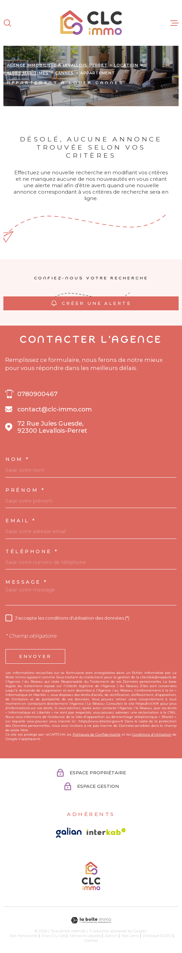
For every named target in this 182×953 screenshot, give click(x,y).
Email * (20, 520)
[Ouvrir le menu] (174, 23)
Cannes (64, 73)
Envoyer (35, 656)
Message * (26, 582)
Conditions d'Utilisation (151, 734)
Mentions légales (85, 935)
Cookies (91, 940)
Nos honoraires (24, 935)
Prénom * (25, 490)
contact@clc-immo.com (54, 409)
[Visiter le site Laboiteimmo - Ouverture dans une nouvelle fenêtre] (91, 920)
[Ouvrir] (7, 23)
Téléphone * (32, 551)
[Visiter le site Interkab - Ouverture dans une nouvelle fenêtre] (106, 831)
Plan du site (54, 935)
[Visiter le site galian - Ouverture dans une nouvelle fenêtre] (68, 833)
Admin (111, 935)
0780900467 (37, 393)
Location (126, 65)
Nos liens (130, 935)
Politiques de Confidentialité (97, 734)
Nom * (17, 459)
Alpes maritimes (28, 73)
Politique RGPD (157, 935)
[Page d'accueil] (91, 22)
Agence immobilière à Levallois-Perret (57, 65)
